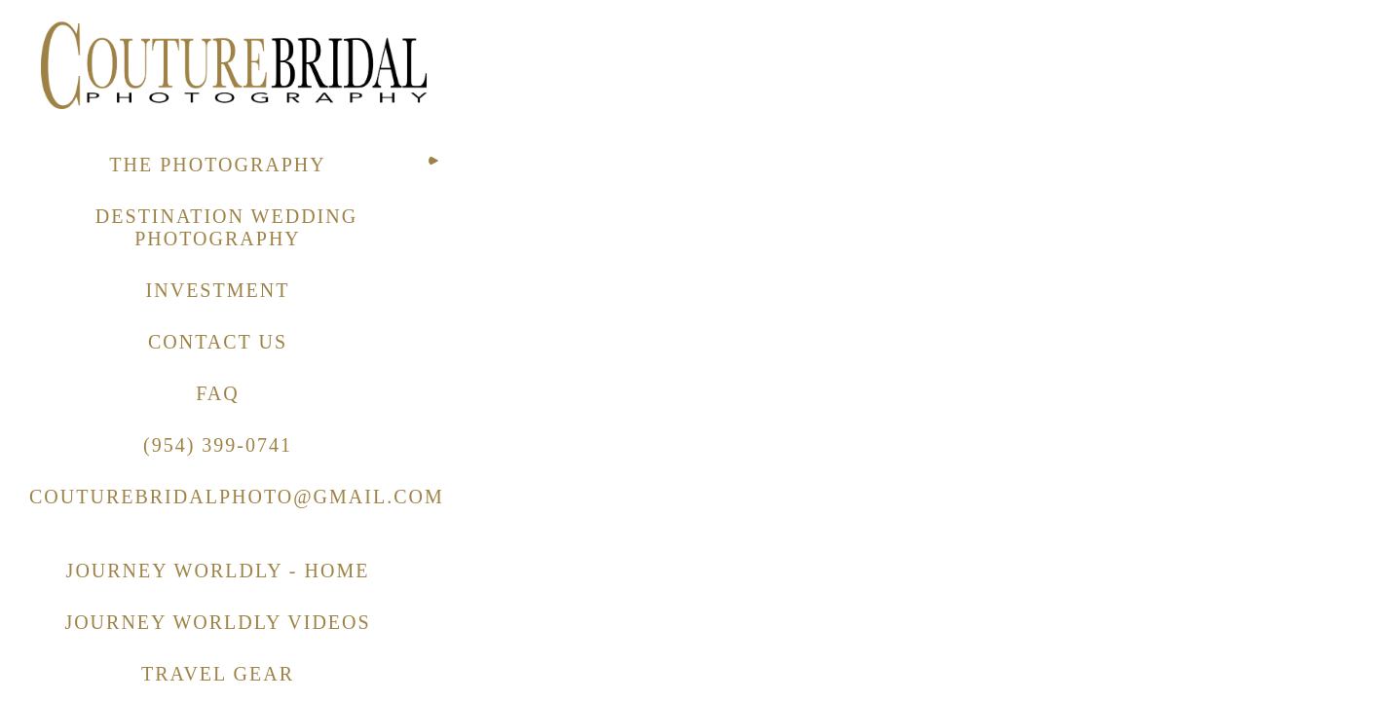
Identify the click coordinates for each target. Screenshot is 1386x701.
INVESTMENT (218, 290)
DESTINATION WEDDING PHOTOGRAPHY (226, 227)
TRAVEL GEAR (217, 673)
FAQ (218, 393)
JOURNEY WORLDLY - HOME (218, 570)
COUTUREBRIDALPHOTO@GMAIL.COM (236, 496)
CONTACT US (217, 341)
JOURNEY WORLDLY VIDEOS (217, 622)
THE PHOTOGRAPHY (217, 164)
